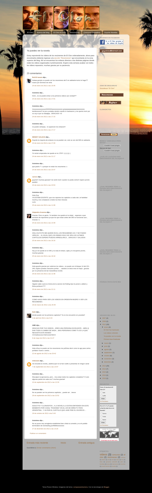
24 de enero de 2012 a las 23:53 (43, 185)
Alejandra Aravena (39, 212)
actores (123, 457)
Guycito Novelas (110, 32)
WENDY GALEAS (38, 137)
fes (122, 459)
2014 (104, 369)
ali (108, 459)
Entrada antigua (86, 442)
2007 (104, 318)
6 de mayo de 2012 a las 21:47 (43, 338)
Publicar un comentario (38, 433)
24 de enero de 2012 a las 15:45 (43, 86)
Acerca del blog (43, 32)
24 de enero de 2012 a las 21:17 (43, 156)
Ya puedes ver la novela (112, 336)
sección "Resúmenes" (63, 58)
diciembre (108, 362)
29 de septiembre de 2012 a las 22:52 (45, 395)
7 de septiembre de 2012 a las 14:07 (45, 367)
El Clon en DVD (59, 32)
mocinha (122, 464)
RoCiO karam (37, 77)
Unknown (35, 361)
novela (114, 466)
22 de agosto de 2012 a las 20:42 (44, 353)
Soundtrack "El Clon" (107, 88)
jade (121, 461)
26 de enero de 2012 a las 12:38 (43, 274)
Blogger (106, 487)
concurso (116, 455)
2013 (104, 366)
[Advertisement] (54, 39)
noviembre (108, 359)
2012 (104, 324)
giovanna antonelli (111, 461)
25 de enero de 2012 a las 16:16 (43, 240)
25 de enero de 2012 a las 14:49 (43, 223)
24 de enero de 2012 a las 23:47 (43, 170)
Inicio (63, 442)
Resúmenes (75, 32)
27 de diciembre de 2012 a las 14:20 (45, 429)
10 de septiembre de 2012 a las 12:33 (45, 382)
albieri (103, 459)
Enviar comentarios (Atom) (46, 448)
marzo (106, 343)
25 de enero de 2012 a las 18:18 (43, 256)
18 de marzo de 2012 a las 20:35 (44, 305)
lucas (108, 464)
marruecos (115, 464)
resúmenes (112, 457)
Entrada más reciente (37, 442)
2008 (104, 321)
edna (117, 459)
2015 (104, 372)
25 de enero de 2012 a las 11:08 (43, 205)
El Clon (30, 32)
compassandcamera (80, 487)
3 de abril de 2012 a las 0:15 (42, 318)
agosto (106, 349)
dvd (113, 459)
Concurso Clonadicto (92, 32)
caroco (34, 177)
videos (103, 454)
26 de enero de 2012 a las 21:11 (43, 289)
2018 (104, 378)
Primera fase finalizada (112, 339)
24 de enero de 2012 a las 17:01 (43, 99)
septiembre (108, 352)
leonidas (102, 464)
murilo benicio (106, 466)
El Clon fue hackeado (111, 330)
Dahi (34, 312)
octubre (107, 356)
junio (106, 346)
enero (106, 327)
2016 (104, 375)
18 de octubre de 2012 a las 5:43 (44, 413)
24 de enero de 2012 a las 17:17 (43, 130)
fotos (101, 461)
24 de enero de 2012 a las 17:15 (43, 116)
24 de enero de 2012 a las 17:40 (43, 143)
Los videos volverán (111, 333)
